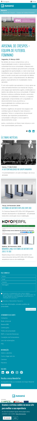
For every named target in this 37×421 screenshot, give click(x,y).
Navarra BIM (5, 324)
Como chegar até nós (8, 356)
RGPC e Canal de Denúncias (10, 334)
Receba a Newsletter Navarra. (12, 301)
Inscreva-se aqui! (6, 385)
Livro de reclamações (8, 340)
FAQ (2, 344)
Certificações (5, 328)
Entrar (33, 1)
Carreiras (4, 359)
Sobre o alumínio (6, 353)
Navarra (4, 10)
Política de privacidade (8, 331)
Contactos (4, 318)
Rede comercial (6, 321)
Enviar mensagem (30, 309)
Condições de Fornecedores (10, 337)
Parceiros (4, 363)
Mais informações (21, 415)
